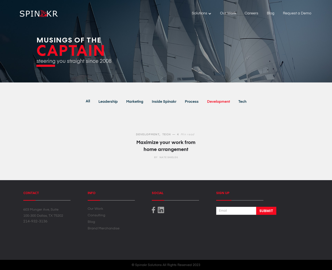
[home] (37, 12)
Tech (242, 102)
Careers (251, 13)
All (88, 101)
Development (218, 102)
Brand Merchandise (103, 228)
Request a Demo (297, 13)
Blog (270, 13)
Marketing (134, 102)
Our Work (228, 13)
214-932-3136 (35, 221)
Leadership (108, 102)
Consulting (96, 215)
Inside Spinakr (164, 102)
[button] (202, 13)
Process (192, 102)
